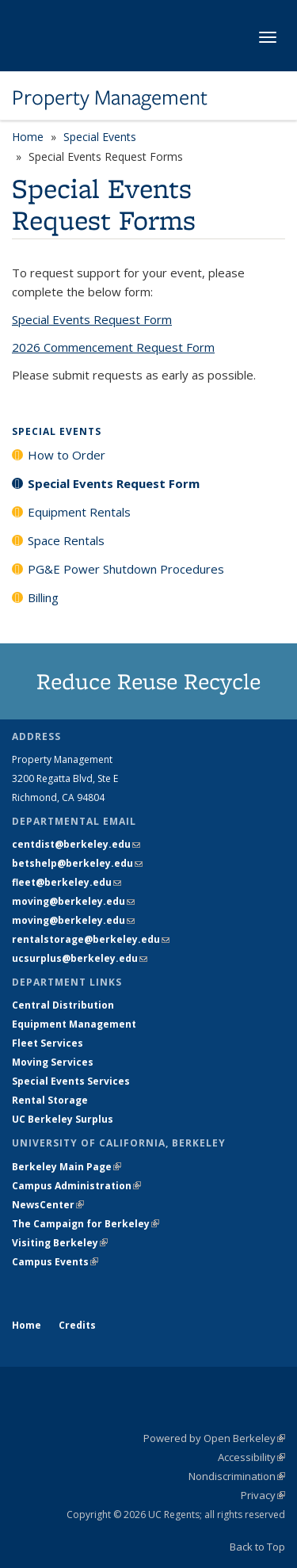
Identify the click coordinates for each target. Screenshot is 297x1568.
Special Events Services (71, 1081)
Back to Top (257, 1546)
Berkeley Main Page (66, 1166)
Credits (77, 1325)
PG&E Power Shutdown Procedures (126, 569)
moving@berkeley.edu (73, 901)
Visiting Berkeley (60, 1242)
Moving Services (52, 1062)
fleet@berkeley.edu (66, 882)
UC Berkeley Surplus (62, 1119)
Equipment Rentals (79, 512)
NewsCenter (48, 1204)
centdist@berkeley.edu (76, 844)
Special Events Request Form (92, 319)
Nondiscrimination (236, 1476)
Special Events (99, 136)
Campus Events (55, 1262)
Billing (43, 597)
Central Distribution (63, 1005)
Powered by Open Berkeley (214, 1438)
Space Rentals (66, 540)
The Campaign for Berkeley (85, 1223)
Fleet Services (47, 1043)
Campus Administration (76, 1185)
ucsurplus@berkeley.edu (79, 958)
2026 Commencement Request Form (113, 347)
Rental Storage (50, 1100)
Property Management (110, 97)
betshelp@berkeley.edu (77, 863)
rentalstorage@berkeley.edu (90, 939)
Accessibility (251, 1457)
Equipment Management (74, 1024)
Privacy (263, 1495)
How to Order (66, 455)
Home (28, 136)
